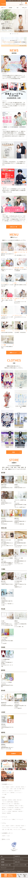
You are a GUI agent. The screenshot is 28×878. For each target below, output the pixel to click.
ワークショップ (20, 819)
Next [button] (26, 21)
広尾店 (14, 799)
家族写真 (12, 792)
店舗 (3, 797)
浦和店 (3, 809)
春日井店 (20, 811)
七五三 (3, 786)
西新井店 (16, 801)
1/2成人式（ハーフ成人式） (7, 790)
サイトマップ (3, 867)
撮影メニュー (13, 352)
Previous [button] (2, 21)
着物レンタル (6, 839)
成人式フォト (17, 790)
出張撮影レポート (7, 833)
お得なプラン (3, 7)
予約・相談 (19, 874)
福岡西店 (9, 813)
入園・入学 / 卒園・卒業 (19, 788)
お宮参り (12, 786)
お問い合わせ (17, 862)
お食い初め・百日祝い (20, 786)
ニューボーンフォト (6, 827)
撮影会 (13, 819)
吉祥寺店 (10, 799)
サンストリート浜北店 (6, 811)
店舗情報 (10, 7)
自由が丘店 (4, 799)
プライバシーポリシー (19, 859)
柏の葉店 (17, 807)
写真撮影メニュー (7, 784)
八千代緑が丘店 (10, 807)
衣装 (17, 7)
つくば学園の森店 (16, 809)
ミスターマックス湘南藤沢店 (8, 805)
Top (1, 856)
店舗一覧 (24, 874)
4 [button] (15, 33)
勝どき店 (19, 799)
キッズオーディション (6, 819)
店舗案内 (13, 753)
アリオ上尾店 (9, 809)
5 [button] (17, 33)
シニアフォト (18, 792)
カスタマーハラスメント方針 (20, 864)
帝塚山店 (4, 813)
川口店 (21, 807)
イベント (4, 817)
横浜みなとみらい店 (6, 803)
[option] (14, 20)
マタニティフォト (5, 792)
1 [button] (10, 33)
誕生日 (7, 786)
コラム (4, 823)
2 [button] (12, 33)
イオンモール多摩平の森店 (7, 801)
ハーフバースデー (5, 788)
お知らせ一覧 (13, 227)
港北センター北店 (18, 805)
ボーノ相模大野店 (15, 803)
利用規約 (2, 862)
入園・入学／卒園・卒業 (7, 829)
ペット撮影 (4, 794)
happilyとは (17, 856)
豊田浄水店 (14, 811)
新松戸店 (4, 807)
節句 (11, 788)
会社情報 (2, 859)
